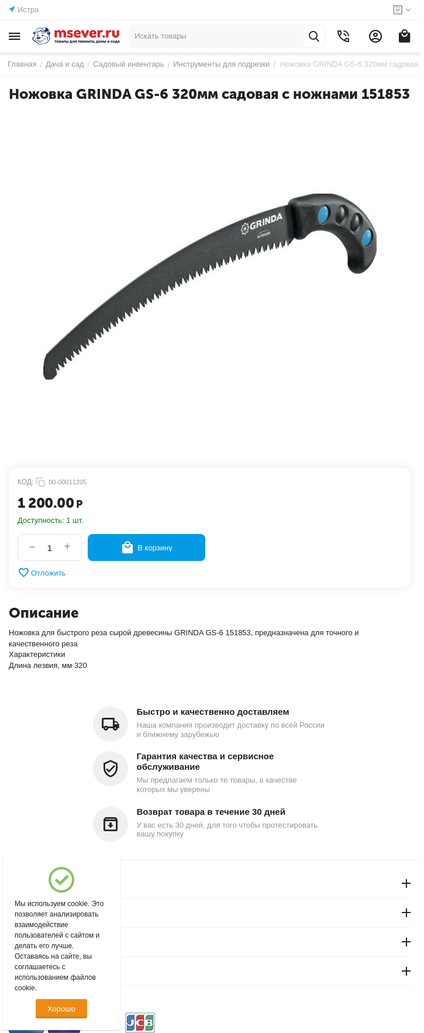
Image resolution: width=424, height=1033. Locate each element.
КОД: (25, 482)
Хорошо (61, 1008)
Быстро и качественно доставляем (213, 712)
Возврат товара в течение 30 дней (211, 812)
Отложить (42, 573)
